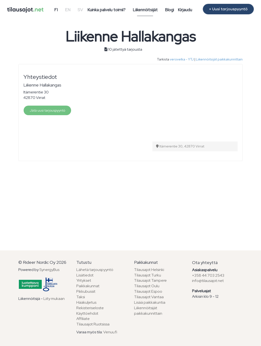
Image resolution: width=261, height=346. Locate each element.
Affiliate (83, 318)
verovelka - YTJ (182, 59)
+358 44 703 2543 (208, 275)
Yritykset (83, 280)
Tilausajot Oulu (146, 285)
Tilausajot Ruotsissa (93, 324)
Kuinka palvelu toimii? (106, 9)
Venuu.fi (110, 332)
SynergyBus (49, 269)
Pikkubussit (85, 291)
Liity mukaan (54, 298)
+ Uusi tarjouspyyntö (228, 9)
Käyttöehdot (87, 313)
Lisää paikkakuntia (149, 302)
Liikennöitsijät (145, 9)
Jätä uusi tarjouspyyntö (47, 110)
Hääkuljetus (86, 302)
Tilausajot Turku (147, 275)
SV (80, 9)
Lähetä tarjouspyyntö (94, 269)
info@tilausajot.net (208, 280)
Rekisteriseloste (90, 307)
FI (56, 9)
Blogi (169, 9)
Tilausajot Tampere (150, 280)
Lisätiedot (85, 275)
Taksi (80, 296)
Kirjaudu (185, 9)
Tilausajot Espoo (148, 291)
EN (67, 9)
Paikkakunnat (87, 285)
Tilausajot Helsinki (149, 269)
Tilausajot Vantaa (149, 296)
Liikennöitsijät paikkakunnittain (219, 59)
